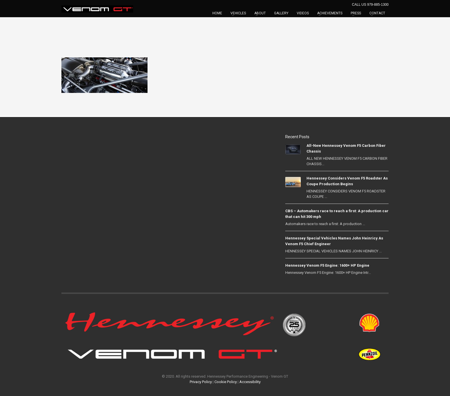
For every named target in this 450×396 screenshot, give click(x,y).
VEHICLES (238, 13)
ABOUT (260, 13)
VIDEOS (303, 13)
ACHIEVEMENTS (329, 13)
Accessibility (250, 382)
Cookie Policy (225, 382)
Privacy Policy (201, 382)
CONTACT (377, 13)
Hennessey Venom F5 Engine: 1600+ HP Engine (327, 265)
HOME (217, 13)
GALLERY (281, 13)
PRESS (356, 13)
